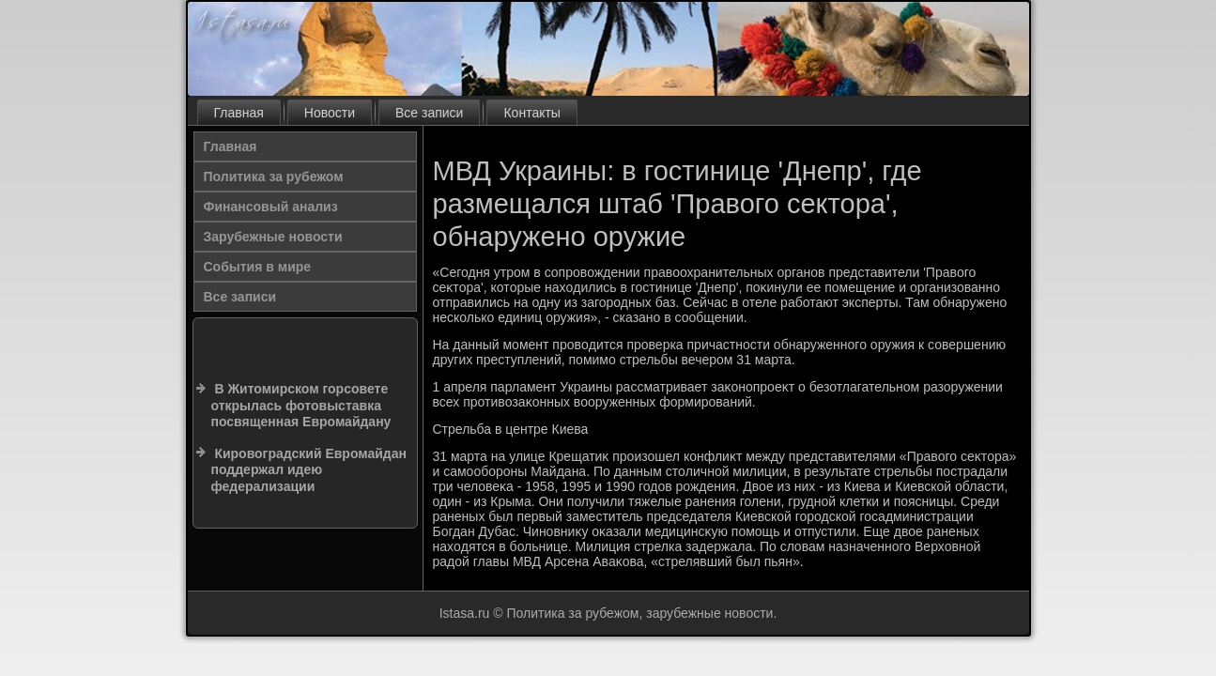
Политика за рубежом (274, 176)
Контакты (531, 112)
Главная (239, 112)
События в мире (258, 266)
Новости (329, 112)
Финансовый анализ (271, 206)
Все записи (429, 112)
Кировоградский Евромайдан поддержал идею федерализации (309, 470)
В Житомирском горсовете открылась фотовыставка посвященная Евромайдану (301, 405)
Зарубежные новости (273, 236)
